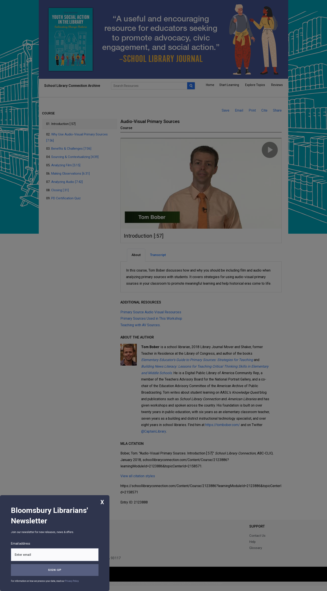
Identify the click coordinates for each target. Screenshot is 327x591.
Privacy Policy (72, 581)
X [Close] (102, 502)
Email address (20, 543)
